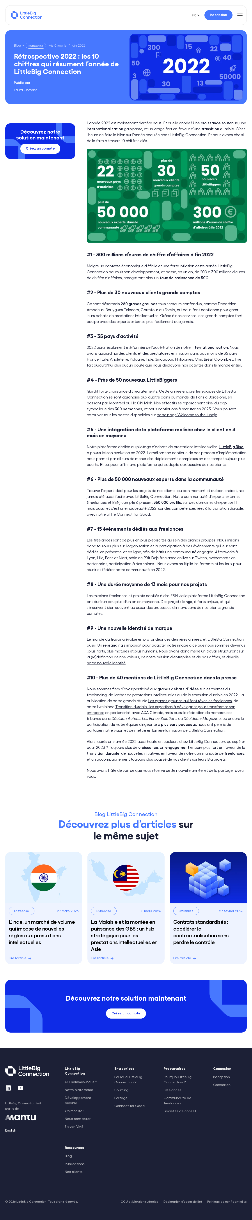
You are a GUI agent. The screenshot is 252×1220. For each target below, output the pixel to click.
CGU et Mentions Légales (139, 1201)
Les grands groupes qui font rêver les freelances (190, 700)
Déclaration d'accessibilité (182, 1201)
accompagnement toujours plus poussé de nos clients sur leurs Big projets (161, 759)
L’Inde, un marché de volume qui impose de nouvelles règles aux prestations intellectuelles (42, 931)
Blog (68, 1156)
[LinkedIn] (8, 1088)
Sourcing (121, 1090)
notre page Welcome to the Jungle (187, 414)
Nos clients (74, 1171)
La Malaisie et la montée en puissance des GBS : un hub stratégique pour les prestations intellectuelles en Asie (124, 935)
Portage (121, 1098)
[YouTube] (21, 1088)
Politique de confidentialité (227, 1201)
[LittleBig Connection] (26, 15)
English (10, 1130)
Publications (75, 1164)
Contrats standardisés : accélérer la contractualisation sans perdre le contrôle (201, 931)
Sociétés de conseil (180, 1111)
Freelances (172, 1090)
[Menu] (240, 15)
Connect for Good (129, 1106)
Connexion (222, 1084)
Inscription (221, 1077)
